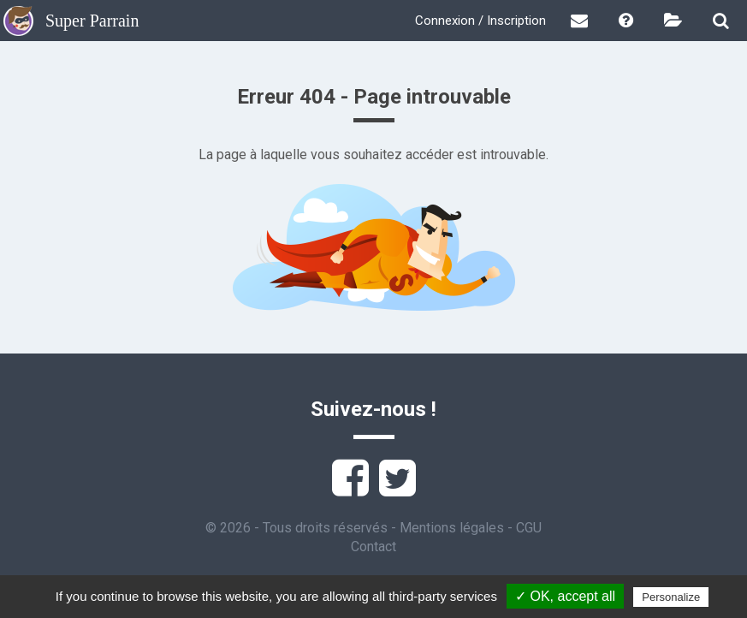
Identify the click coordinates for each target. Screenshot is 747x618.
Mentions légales (452, 528)
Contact (373, 546)
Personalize (671, 597)
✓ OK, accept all (565, 596)
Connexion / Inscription (480, 20)
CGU (529, 528)
